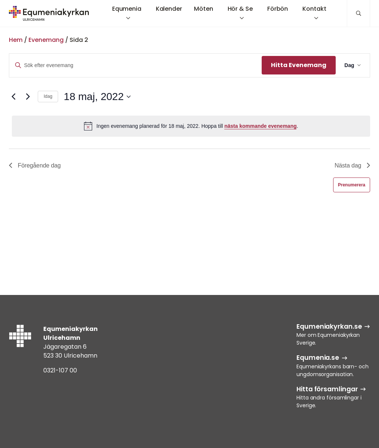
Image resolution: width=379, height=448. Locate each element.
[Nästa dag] (27, 96)
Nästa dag (352, 165)
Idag (48, 96)
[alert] (191, 126)
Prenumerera (351, 185)
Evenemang (46, 40)
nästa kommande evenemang (260, 126)
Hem (16, 40)
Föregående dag (35, 165)
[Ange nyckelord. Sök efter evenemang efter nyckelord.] (135, 65)
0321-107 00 (60, 370)
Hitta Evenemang (298, 65)
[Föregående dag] (13, 96)
